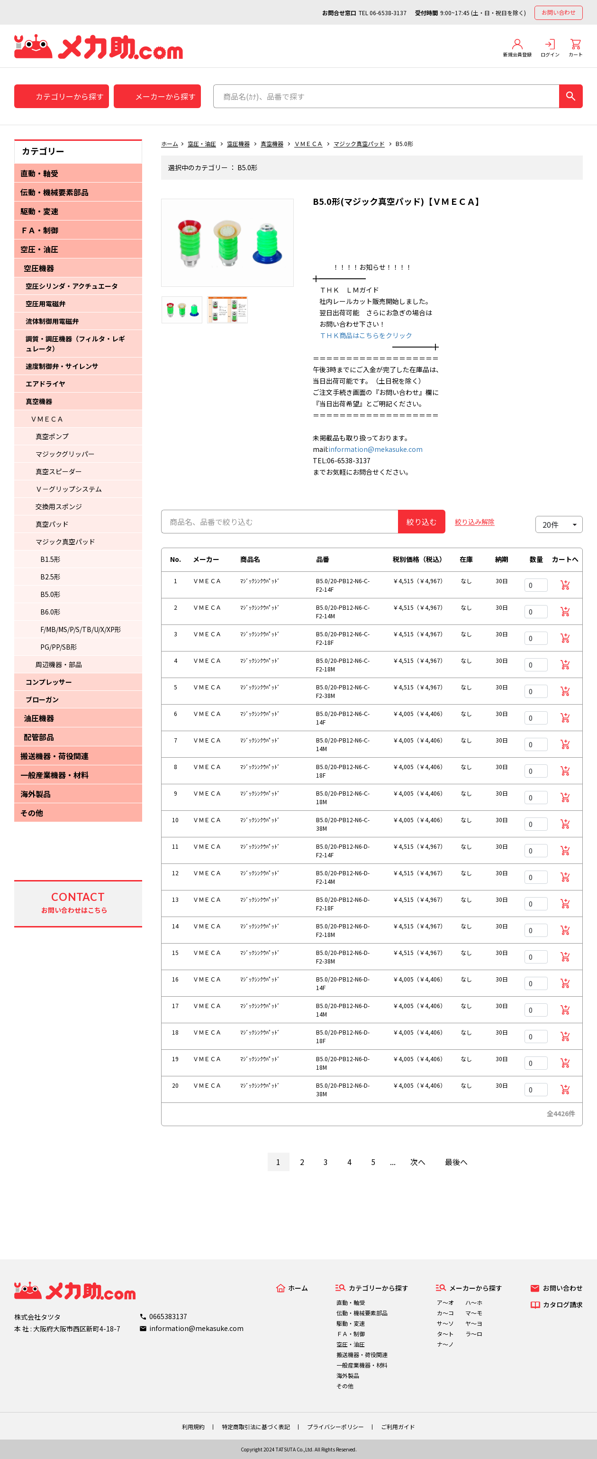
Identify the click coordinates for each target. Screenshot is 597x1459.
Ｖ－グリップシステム (69, 489)
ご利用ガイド (398, 1426)
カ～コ (445, 1313)
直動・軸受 (39, 173)
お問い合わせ (559, 12)
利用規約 (193, 1426)
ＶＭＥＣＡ (46, 418)
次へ (417, 1161)
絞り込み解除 (475, 521)
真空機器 (39, 401)
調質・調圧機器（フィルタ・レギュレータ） (75, 343)
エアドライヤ (45, 383)
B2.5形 (50, 576)
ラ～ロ (473, 1334)
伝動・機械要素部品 (54, 192)
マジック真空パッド (65, 541)
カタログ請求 (563, 1304)
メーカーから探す (165, 96)
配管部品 (39, 737)
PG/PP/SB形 (58, 647)
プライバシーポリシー (335, 1426)
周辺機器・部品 (59, 664)
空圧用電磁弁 (45, 303)
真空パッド (52, 524)
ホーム (169, 143)
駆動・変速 (39, 211)
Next (301, 247)
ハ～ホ (473, 1302)
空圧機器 (39, 268)
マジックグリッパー (65, 454)
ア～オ (445, 1302)
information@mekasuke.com (375, 449)
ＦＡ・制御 (39, 230)
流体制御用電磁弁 (52, 321)
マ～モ (473, 1313)
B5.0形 (50, 594)
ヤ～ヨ (473, 1323)
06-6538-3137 (388, 13)
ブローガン (42, 699)
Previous (154, 247)
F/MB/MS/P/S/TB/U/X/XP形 (80, 629)
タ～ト (445, 1334)
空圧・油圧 (39, 249)
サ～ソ (445, 1323)
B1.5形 (50, 559)
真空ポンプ (52, 436)
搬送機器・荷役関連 (54, 756)
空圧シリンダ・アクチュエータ (72, 286)
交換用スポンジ (59, 506)
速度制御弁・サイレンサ (62, 366)
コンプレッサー (49, 682)
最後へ (456, 1161)
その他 (31, 812)
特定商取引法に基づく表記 (256, 1426)
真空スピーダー (59, 471)
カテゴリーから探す (70, 96)
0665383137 (168, 1316)
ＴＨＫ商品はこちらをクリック (362, 335)
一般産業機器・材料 (54, 774)
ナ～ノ (445, 1344)
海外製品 (35, 793)
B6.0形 (50, 611)
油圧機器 (39, 718)
